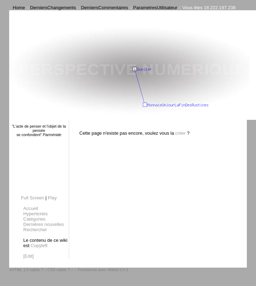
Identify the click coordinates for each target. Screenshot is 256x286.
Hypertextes (35, 213)
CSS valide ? (58, 270)
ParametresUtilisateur (155, 7)
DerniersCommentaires (104, 7)
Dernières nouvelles (43, 224)
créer (180, 133)
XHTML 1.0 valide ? (26, 270)
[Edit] (28, 256)
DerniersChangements (53, 7)
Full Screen (32, 197)
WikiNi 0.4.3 (117, 270)
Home (19, 7)
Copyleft (39, 245)
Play (52, 197)
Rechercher (35, 229)
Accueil (30, 208)
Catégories (34, 219)
